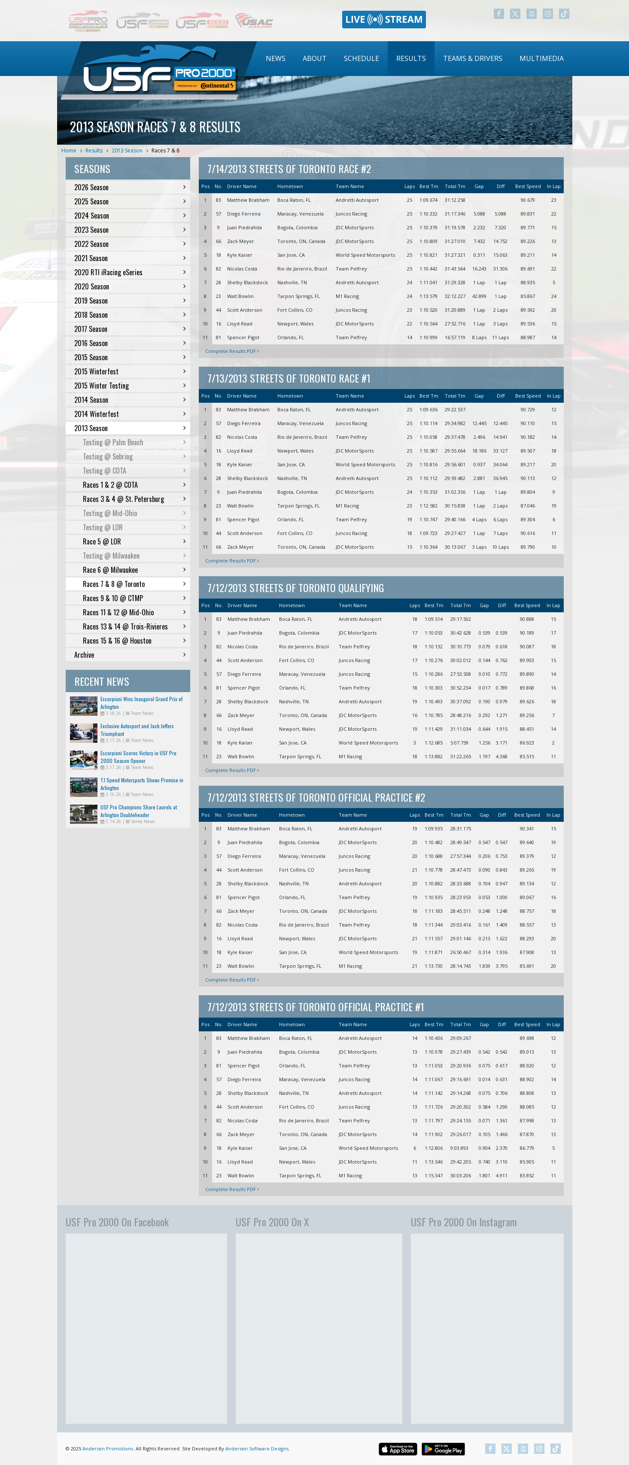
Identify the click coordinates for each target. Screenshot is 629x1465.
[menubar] (414, 58)
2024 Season (130, 215)
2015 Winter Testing (130, 385)
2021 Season (130, 258)
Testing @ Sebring (134, 456)
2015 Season (130, 357)
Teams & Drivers (472, 58)
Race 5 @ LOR (134, 541)
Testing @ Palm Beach (134, 442)
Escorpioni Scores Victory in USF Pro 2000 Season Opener (138, 756)
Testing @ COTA (134, 470)
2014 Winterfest (130, 414)
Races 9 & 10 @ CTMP (134, 598)
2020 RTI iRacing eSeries (130, 272)
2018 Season (130, 315)
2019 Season (130, 300)
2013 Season (127, 150)
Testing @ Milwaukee (134, 555)
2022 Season (130, 244)
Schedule (361, 58)
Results (411, 58)
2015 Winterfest (130, 371)
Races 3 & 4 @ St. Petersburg (134, 499)
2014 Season (130, 400)
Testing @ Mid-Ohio (134, 513)
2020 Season (130, 286)
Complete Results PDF (232, 351)
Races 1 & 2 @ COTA (134, 485)
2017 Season (130, 329)
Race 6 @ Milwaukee (134, 570)
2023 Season (130, 230)
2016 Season (130, 343)
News (276, 58)
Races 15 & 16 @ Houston (134, 640)
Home (68, 150)
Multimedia (542, 58)
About (315, 58)
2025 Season (130, 201)
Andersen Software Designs (257, 1448)
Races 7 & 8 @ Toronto (134, 584)
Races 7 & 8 (165, 150)
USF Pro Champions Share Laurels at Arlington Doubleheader (138, 810)
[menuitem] (275, 58)
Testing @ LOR (134, 527)
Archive (130, 655)
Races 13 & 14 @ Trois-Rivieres (134, 626)
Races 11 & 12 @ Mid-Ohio (134, 612)
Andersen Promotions (107, 1448)
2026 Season (130, 187)
